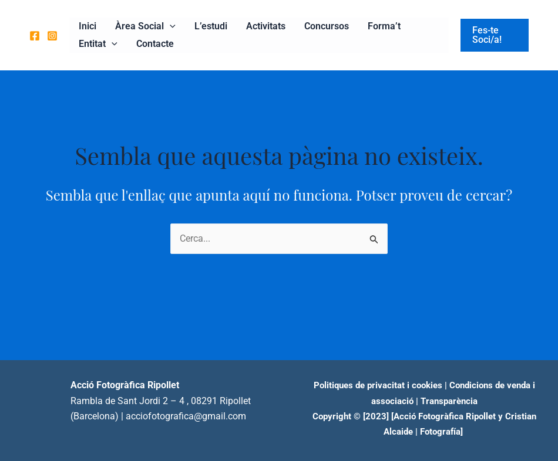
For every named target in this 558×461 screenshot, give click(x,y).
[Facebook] (34, 35)
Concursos (326, 26)
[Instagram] (52, 35)
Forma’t (384, 26)
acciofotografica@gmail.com (186, 416)
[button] (494, 35)
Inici (87, 26)
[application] (170, 26)
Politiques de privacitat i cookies (378, 385)
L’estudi (210, 26)
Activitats (265, 26)
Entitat (98, 44)
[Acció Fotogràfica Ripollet (443, 416)
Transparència (449, 401)
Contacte (155, 43)
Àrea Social (145, 26)
